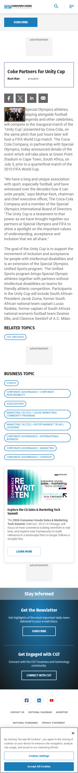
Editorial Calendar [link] (40, 712)
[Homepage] (18, 7)
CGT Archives (15, 337)
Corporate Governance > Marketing (30, 448)
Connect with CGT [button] (39, 675)
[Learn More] (39, 487)
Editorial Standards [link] (25, 723)
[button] (71, 6)
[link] (9, 98)
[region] (39, 750)
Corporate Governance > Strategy (29, 457)
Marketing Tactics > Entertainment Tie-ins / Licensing (35, 426)
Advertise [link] (62, 712)
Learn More (24, 551)
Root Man (13, 78)
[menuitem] (9, 98)
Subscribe (21, 22)
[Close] (73, 733)
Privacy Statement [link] (53, 723)
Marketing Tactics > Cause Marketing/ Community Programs (32, 414)
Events (11, 383)
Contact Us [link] (17, 712)
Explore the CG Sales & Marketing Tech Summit (33, 511)
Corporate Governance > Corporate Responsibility (30, 393)
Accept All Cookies (39, 766)
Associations (15, 403)
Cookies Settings (39, 755)
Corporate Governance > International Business (33, 438)
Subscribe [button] (39, 631)
